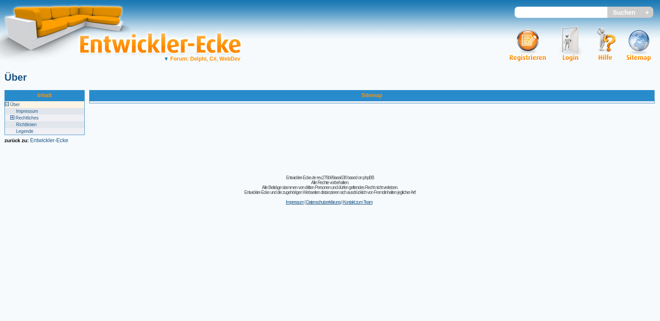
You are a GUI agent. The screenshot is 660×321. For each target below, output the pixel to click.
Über (15, 77)
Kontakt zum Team (358, 202)
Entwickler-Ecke (49, 140)
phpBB (368, 177)
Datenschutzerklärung (323, 202)
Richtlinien (26, 124)
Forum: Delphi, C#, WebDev (202, 59)
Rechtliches (27, 117)
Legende (24, 131)
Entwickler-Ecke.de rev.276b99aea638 (316, 177)
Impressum (27, 111)
